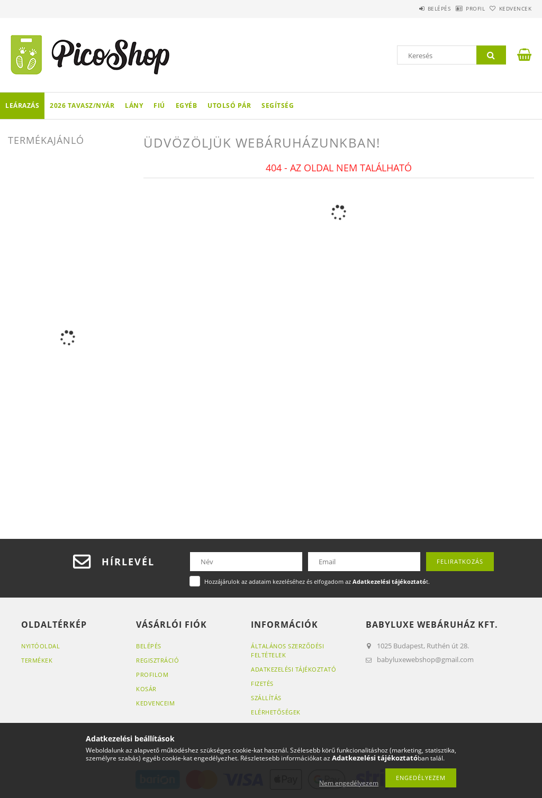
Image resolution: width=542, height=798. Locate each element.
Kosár (146, 689)
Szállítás (266, 698)
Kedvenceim (155, 703)
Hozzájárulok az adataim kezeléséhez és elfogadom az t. (317, 581)
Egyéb (186, 105)
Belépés (411, 8)
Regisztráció (157, 660)
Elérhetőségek (276, 712)
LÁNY (134, 105)
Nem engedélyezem (348, 782)
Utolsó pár (229, 105)
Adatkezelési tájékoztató (293, 669)
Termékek (36, 660)
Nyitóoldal (40, 646)
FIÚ (159, 105)
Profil (458, 8)
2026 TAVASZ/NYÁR (82, 105)
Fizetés (262, 683)
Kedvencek (509, 8)
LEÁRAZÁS (22, 105)
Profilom (152, 674)
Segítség (277, 105)
